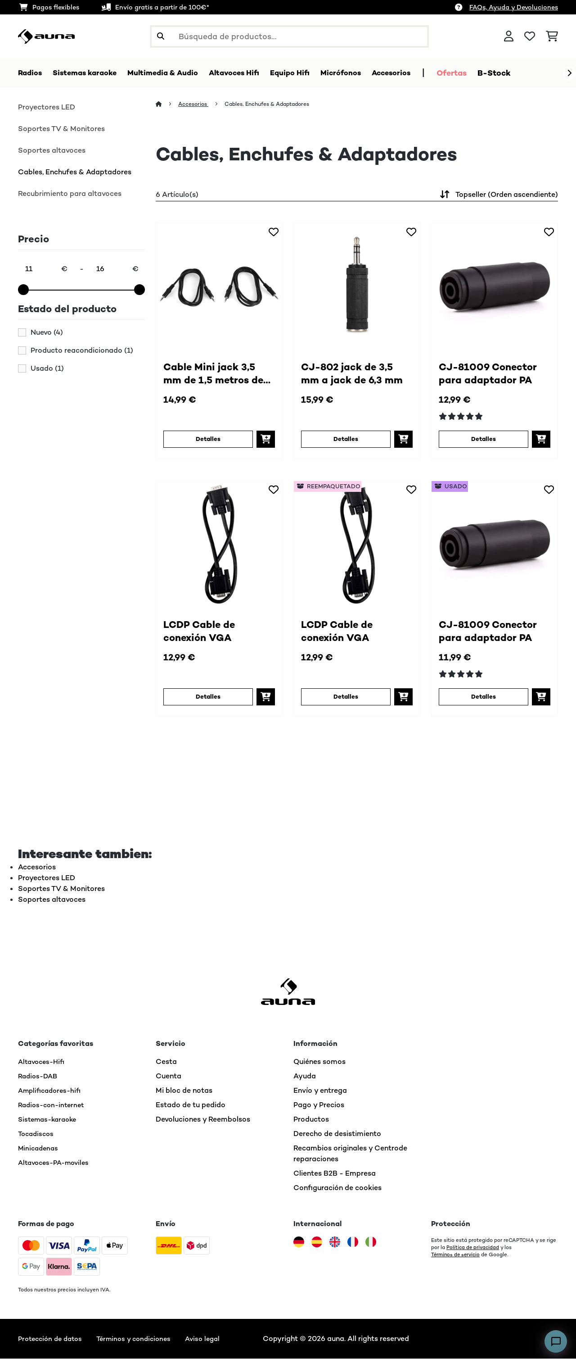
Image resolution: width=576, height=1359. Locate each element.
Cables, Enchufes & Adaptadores (74, 172)
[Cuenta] (508, 36)
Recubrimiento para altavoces (70, 194)
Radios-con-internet (53, 1105)
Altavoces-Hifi (43, 1062)
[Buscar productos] (289, 36)
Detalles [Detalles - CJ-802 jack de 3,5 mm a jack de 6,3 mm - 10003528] (346, 440)
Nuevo (47, 333)
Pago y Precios (318, 1105)
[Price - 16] (117, 269)
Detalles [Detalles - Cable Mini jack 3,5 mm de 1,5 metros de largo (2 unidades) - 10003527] (208, 440)
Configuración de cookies (337, 1188)
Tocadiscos (37, 1134)
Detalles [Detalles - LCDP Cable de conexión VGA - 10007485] (208, 697)
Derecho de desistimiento (337, 1134)
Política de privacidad (473, 1248)
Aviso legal (215, 1339)
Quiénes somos (319, 1062)
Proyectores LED (46, 107)
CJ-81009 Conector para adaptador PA (494, 375)
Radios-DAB (39, 1076)
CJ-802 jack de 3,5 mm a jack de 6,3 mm (356, 375)
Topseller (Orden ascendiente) (498, 195)
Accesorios (195, 104)
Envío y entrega (320, 1090)
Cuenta (168, 1076)
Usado (47, 369)
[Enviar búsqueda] (160, 36)
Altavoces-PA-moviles (57, 1163)
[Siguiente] (569, 73)
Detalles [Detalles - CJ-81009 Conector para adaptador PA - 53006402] (483, 697)
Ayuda (304, 1076)
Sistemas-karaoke (50, 1119)
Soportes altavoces (52, 150)
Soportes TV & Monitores (61, 129)
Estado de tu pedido (190, 1105)
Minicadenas (39, 1148)
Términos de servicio (457, 1255)
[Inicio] (167, 104)
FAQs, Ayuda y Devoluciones (513, 7)
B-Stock (525, 73)
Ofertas (483, 73)
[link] (219, 287)
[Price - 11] (46, 269)
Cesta (166, 1062)
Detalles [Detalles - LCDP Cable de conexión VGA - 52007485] (346, 697)
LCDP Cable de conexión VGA (203, 632)
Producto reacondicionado (82, 351)
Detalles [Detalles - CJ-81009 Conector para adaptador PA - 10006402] (483, 440)
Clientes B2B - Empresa (334, 1173)
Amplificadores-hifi (52, 1090)
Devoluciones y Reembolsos (203, 1119)
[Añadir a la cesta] (265, 439)
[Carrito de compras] (552, 36)
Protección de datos (53, 1339)
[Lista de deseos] (529, 36)
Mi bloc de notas (184, 1090)
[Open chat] (555, 1341)
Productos (311, 1119)
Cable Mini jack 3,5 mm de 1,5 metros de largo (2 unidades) (218, 375)
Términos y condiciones (142, 1339)
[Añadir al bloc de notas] (274, 232)
